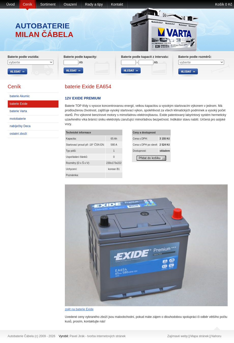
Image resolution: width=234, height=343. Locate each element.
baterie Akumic (20, 96)
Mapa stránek (199, 336)
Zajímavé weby (177, 336)
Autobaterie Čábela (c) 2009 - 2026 (31, 336)
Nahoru (216, 336)
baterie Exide (18, 104)
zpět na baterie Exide (79, 309)
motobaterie (18, 119)
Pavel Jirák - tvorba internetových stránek (98, 336)
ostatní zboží (18, 133)
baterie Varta (18, 111)
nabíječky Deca (20, 126)
